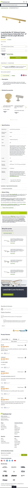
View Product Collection (8, 233)
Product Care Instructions (7, 188)
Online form (13, 216)
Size (2, 44)
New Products (3, 426)
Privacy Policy (3, 485)
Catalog (15, 439)
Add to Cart (18, 57)
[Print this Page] (26, 75)
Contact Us (16, 430)
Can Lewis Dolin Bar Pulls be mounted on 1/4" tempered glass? (11, 316)
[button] (3, 323)
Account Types (17, 441)
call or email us (23, 204)
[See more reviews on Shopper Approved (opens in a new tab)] (9, 353)
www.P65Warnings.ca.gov (14, 176)
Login (15, 425)
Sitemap (12, 485)
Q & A (15, 447)
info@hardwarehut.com (5, 417)
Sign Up (15, 426)
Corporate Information (5, 442)
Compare (12, 75)
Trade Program (17, 442)
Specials (2, 429)
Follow (2, 317)
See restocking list (13, 194)
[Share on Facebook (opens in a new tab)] (5, 353)
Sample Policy (17, 429)
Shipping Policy (17, 427)
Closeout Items (4, 427)
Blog (15, 438)
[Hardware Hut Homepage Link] (5, 2)
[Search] (14, 5)
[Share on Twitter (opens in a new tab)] (7, 353)
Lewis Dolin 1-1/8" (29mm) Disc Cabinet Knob (8, 106)
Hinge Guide (16, 444)
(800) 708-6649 (4, 416)
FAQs (15, 445)
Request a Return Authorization (8, 207)
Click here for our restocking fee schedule (9, 204)
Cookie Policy (8, 485)
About (2, 438)
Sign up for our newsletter (6, 453)
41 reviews (9, 39)
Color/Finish (3, 48)
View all (3, 325)
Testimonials (3, 441)
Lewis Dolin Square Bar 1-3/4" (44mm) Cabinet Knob (19, 106)
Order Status (16, 432)
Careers (2, 439)
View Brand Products (8, 294)
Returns (15, 433)
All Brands (3, 425)
